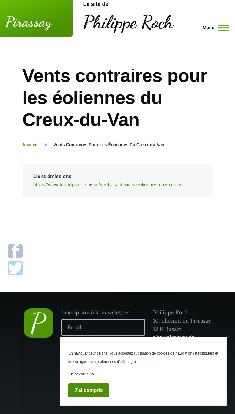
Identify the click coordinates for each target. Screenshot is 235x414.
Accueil (30, 144)
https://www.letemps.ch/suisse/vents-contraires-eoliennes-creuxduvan (109, 184)
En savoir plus (81, 374)
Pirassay (28, 21)
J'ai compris (88, 390)
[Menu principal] (214, 27)
